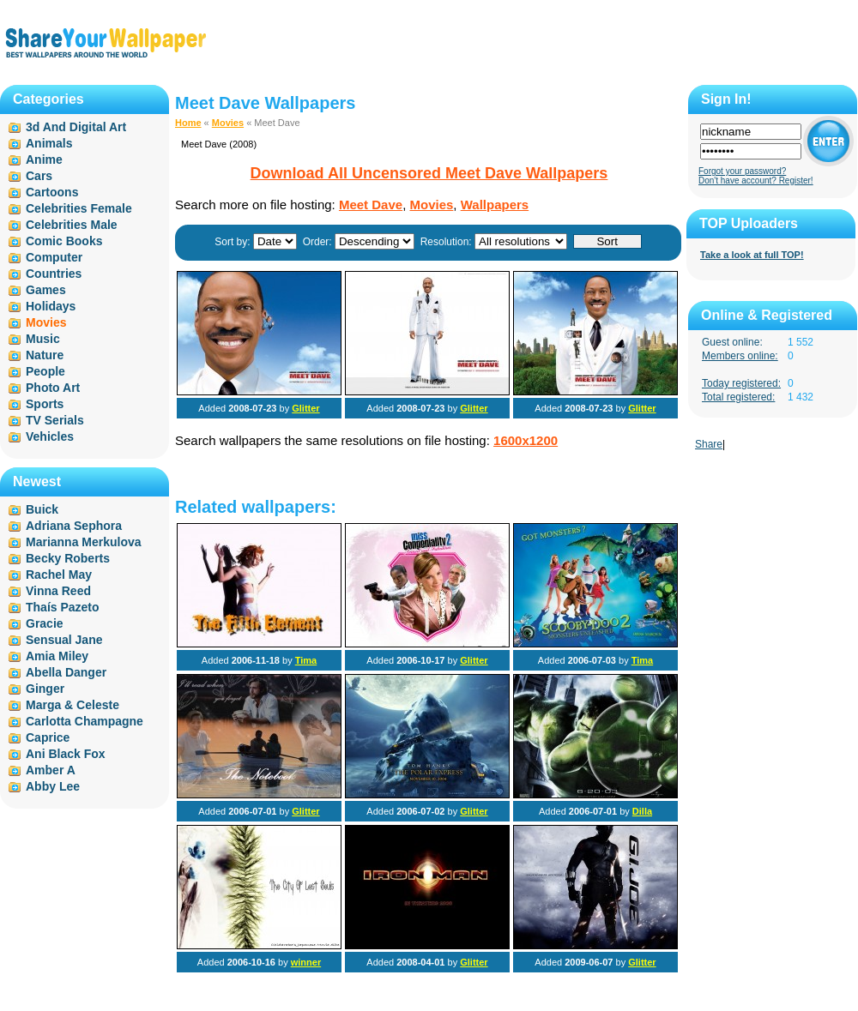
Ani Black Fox (66, 754)
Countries (54, 273)
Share (708, 444)
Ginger (45, 688)
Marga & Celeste (72, 705)
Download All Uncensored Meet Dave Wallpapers (429, 173)
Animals (49, 143)
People (45, 371)
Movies (228, 122)
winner (306, 962)
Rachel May (59, 574)
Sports (44, 404)
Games (46, 290)
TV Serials (55, 420)
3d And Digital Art (76, 127)
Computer (54, 257)
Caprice (47, 737)
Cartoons (52, 192)
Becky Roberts (68, 558)
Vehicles (50, 436)
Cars (39, 176)
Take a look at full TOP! (752, 255)
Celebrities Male (72, 225)
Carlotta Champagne (84, 721)
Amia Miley (57, 656)
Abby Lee (53, 786)
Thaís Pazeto (63, 607)
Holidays (51, 306)
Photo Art (53, 387)
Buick (42, 509)
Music (43, 339)
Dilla (642, 811)
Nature (44, 355)
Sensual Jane (64, 640)
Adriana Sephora (74, 526)
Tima (306, 660)
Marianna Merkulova (84, 542)
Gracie (44, 623)
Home (188, 122)
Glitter (305, 408)
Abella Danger (66, 672)
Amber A (51, 770)
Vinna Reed (58, 591)
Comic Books (64, 241)
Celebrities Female (79, 208)
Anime (44, 159)
